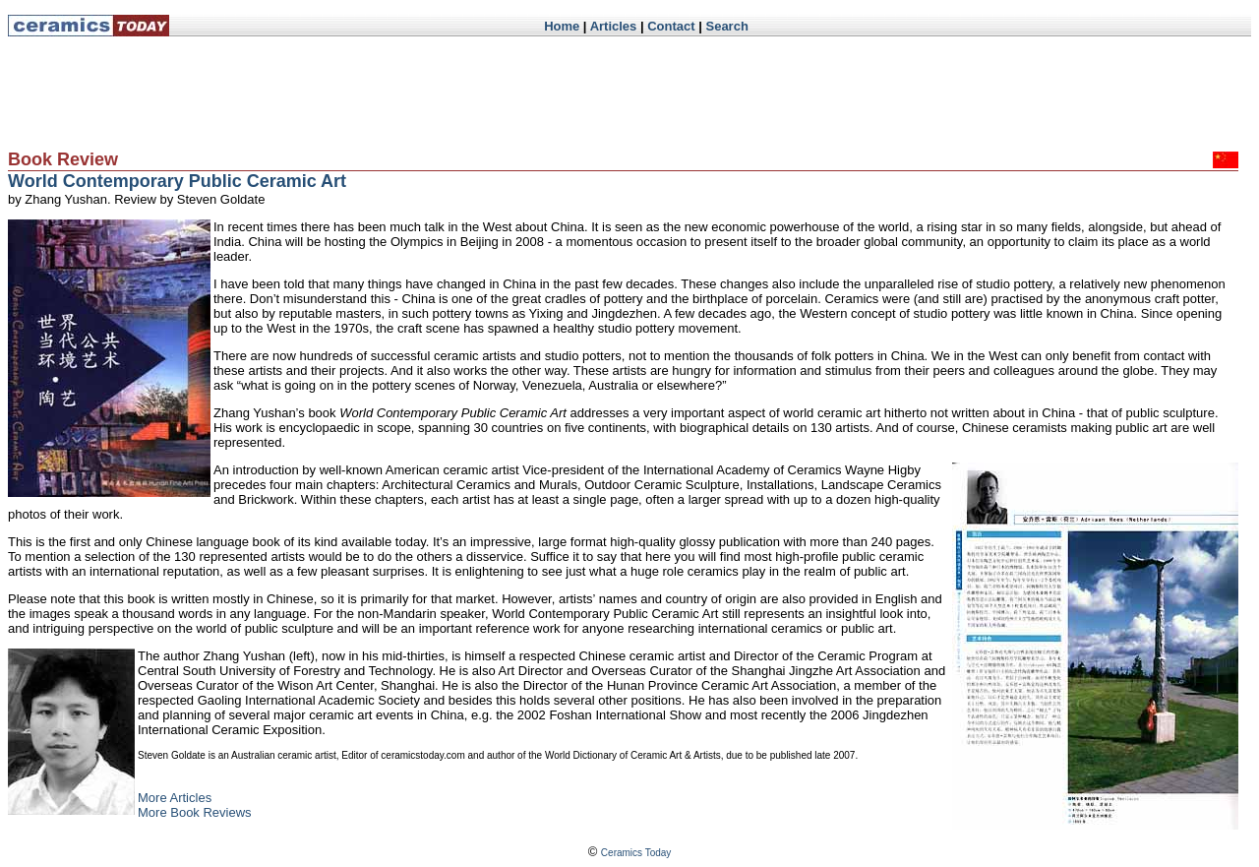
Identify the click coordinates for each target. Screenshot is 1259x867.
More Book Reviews (195, 812)
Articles (613, 26)
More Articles (174, 797)
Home (561, 26)
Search (726, 26)
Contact (670, 26)
